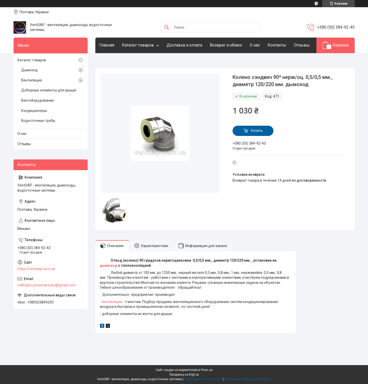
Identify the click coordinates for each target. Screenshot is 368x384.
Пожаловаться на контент (203, 379)
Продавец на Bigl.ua (184, 374)
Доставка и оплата (184, 45)
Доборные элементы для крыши (48, 90)
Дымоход (29, 70)
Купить (257, 131)
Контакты (277, 45)
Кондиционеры (34, 111)
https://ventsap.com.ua (36, 269)
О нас (255, 45)
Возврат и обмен (226, 45)
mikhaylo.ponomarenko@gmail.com (46, 285)
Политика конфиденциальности (247, 379)
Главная (106, 45)
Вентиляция (31, 80)
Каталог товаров (138, 45)
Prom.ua (207, 370)
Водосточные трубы (38, 121)
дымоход (108, 265)
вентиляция (112, 302)
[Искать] (166, 27)
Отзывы (302, 45)
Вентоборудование (37, 100)
